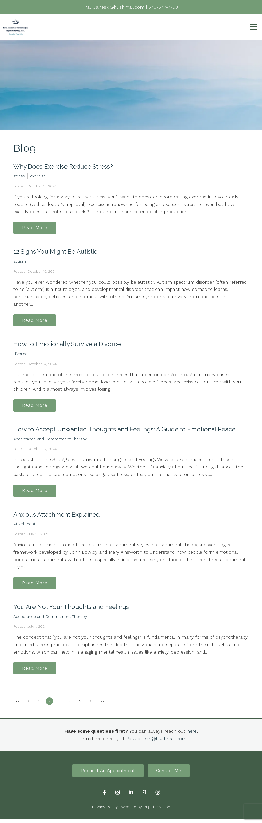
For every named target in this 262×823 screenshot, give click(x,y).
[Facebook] (104, 796)
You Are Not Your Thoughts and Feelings (71, 609)
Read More (35, 228)
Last (105, 705)
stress (19, 176)
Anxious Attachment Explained (56, 516)
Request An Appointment (107, 774)
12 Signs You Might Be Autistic (55, 252)
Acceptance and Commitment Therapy (50, 440)
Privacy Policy (105, 810)
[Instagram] (117, 796)
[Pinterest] (144, 796)
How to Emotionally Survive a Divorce (67, 345)
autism (19, 261)
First (17, 705)
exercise (38, 176)
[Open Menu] (253, 27)
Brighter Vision (156, 810)
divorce (20, 354)
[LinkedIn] (131, 796)
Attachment (24, 526)
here (192, 734)
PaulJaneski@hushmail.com (156, 742)
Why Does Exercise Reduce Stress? (63, 166)
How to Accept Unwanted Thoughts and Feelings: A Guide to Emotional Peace (124, 431)
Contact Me (169, 774)
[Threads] (157, 796)
